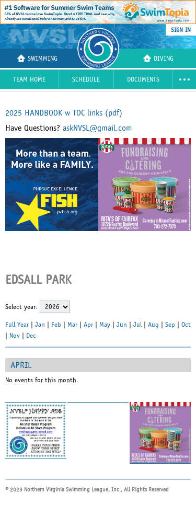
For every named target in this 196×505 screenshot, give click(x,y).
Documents (143, 79)
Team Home (29, 79)
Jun (122, 324)
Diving (158, 58)
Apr (88, 324)
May (104, 324)
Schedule (86, 79)
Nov (14, 335)
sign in (181, 30)
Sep (170, 324)
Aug (153, 324)
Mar (72, 324)
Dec (31, 335)
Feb (56, 324)
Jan (40, 324)
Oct (186, 324)
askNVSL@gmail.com (97, 128)
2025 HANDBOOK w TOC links (63, 113)
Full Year (17, 324)
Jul (137, 324)
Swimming (37, 58)
